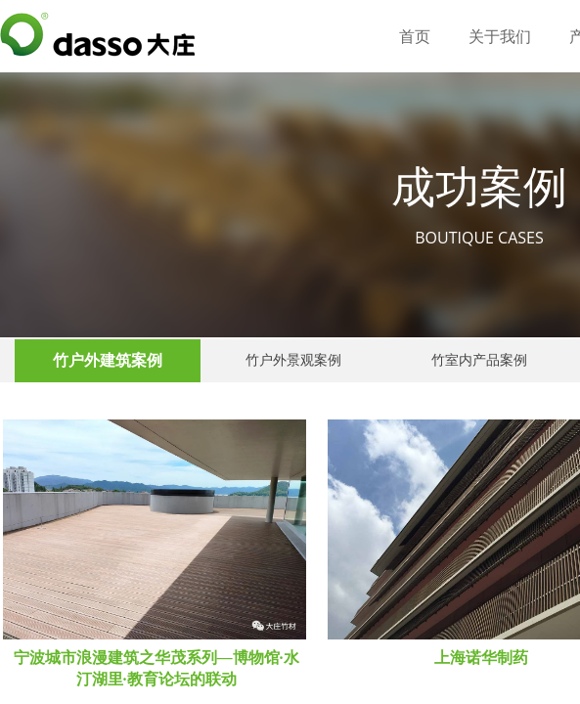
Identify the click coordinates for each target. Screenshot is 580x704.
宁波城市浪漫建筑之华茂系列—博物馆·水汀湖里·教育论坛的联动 (156, 668)
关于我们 (499, 36)
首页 (414, 36)
